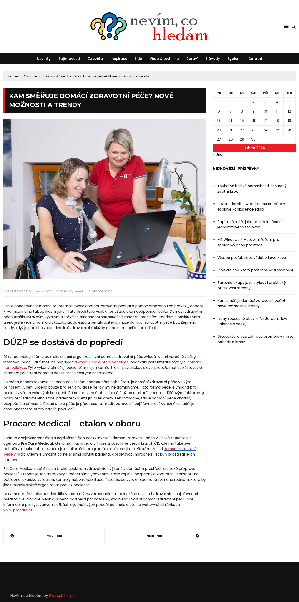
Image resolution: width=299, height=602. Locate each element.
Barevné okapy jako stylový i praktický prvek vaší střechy (251, 285)
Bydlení (234, 58)
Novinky (44, 58)
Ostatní (255, 58)
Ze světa (95, 58)
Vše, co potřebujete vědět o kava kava (251, 257)
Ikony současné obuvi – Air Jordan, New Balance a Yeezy (252, 321)
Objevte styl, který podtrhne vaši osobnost (255, 270)
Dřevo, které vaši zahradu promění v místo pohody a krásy (255, 339)
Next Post (155, 535)
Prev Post (54, 535)
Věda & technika (164, 58)
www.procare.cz (18, 510)
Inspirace (119, 58)
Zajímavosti (69, 58)
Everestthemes (62, 595)
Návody (213, 58)
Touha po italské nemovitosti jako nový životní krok (251, 188)
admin (80, 291)
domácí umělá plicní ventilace (102, 362)
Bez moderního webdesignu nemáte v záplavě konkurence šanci (251, 206)
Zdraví (192, 58)
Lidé (138, 58)
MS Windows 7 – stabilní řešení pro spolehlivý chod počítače (248, 242)
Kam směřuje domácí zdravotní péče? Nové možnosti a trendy (251, 303)
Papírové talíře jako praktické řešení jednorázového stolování (250, 224)
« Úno (217, 154)
